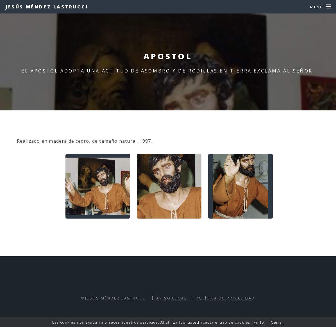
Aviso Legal (171, 298)
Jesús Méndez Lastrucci (47, 7)
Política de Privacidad (225, 298)
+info (259, 322)
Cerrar (277, 322)
